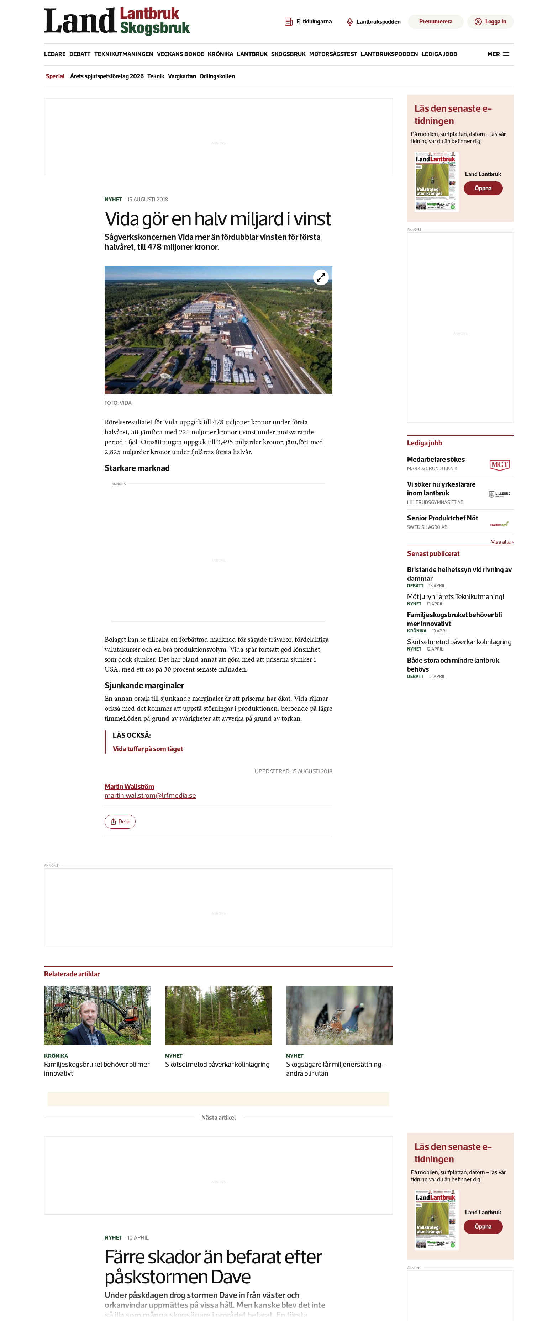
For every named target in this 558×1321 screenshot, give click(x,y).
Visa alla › (502, 542)
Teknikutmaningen (123, 54)
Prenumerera (436, 21)
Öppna (483, 188)
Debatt (80, 54)
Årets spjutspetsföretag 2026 (107, 76)
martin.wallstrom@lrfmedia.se (150, 795)
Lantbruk (252, 54)
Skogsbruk (288, 54)
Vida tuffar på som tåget (148, 748)
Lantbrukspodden (389, 54)
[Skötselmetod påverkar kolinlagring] (218, 1016)
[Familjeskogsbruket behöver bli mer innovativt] (97, 1016)
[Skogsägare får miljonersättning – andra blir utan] (339, 1016)
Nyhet (113, 199)
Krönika (220, 54)
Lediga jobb (439, 54)
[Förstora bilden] (321, 277)
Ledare (55, 54)
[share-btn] (120, 822)
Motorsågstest (333, 54)
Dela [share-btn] (120, 821)
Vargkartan (182, 76)
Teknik (155, 76)
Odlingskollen (217, 76)
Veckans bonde (180, 54)
